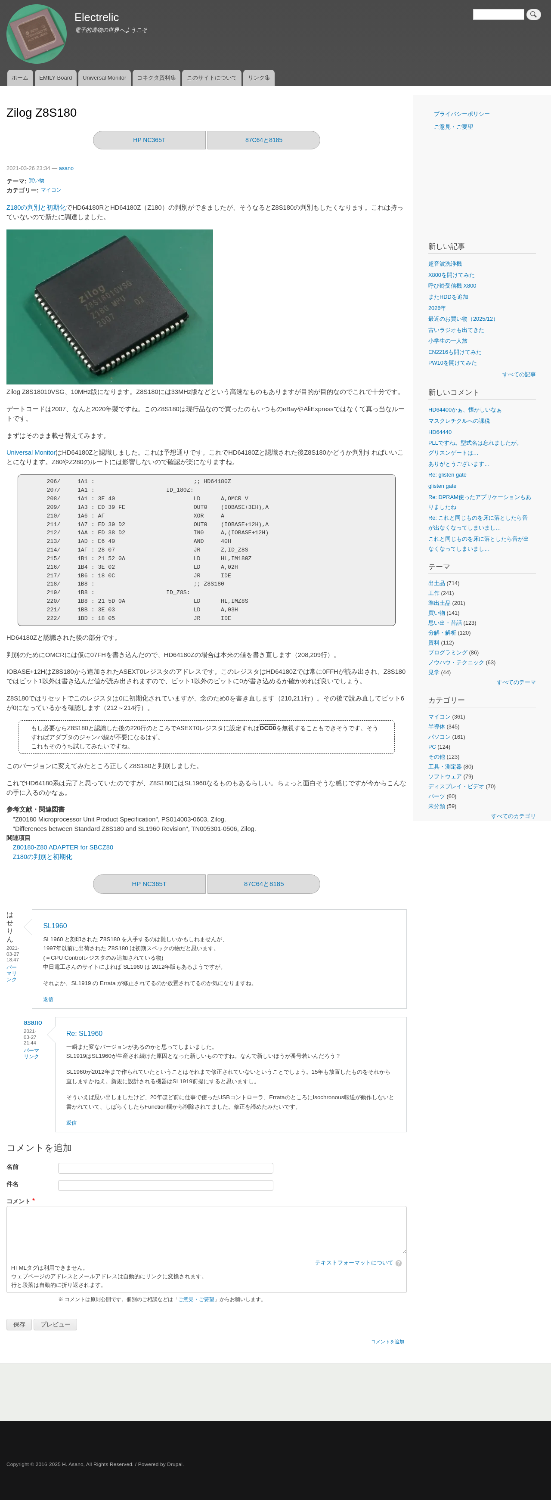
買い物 (36, 180)
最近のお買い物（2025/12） (463, 319)
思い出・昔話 (445, 623)
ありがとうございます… (459, 464)
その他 (436, 756)
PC (432, 747)
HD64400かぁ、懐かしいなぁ (465, 409)
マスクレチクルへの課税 (459, 421)
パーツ (436, 796)
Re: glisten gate (447, 474)
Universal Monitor (104, 77)
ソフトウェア (445, 776)
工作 (434, 593)
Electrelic (96, 17)
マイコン (51, 190)
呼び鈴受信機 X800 (452, 285)
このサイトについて (212, 77)
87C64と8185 (263, 139)
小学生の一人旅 (447, 341)
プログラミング (447, 652)
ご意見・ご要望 (196, 1299)
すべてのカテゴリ (513, 816)
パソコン (439, 737)
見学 (434, 672)
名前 (12, 1167)
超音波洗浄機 (445, 263)
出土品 (436, 583)
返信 (48, 999)
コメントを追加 (387, 1341)
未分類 (436, 806)
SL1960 (55, 926)
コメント (18, 1201)
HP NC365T (149, 139)
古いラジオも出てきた (456, 330)
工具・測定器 (445, 766)
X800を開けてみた (451, 275)
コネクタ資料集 (156, 77)
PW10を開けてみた (452, 363)
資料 (434, 642)
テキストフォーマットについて (354, 1263)
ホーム (20, 77)
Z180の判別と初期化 (36, 207)
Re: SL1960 (84, 1033)
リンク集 (259, 77)
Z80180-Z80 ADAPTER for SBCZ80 (63, 847)
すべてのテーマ (516, 682)
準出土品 (439, 603)
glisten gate (442, 486)
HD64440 (440, 432)
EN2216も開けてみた (455, 352)
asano (66, 168)
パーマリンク (11, 973)
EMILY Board (55, 77)
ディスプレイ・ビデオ (456, 786)
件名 (12, 1184)
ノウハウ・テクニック (456, 662)
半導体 (436, 726)
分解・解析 (442, 632)
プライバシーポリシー (462, 114)
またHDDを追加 (448, 297)
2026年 (437, 308)
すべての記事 (519, 374)
